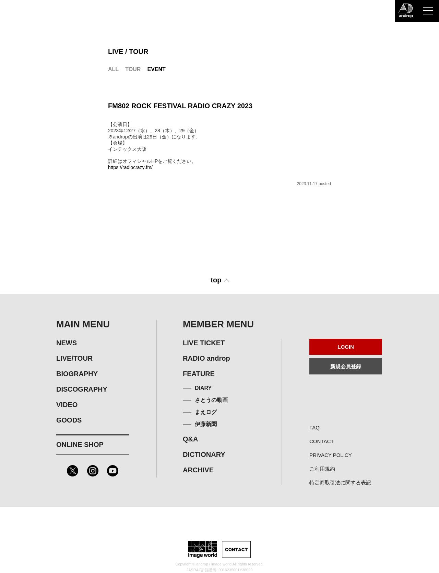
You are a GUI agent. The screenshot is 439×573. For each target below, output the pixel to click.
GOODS (69, 420)
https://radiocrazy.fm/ (130, 167)
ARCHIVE (198, 470)
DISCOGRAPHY (81, 389)
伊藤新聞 (206, 424)
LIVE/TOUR (74, 358)
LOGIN (345, 347)
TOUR (133, 69)
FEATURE (199, 374)
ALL (113, 69)
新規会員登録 (345, 366)
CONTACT (321, 441)
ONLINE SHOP (80, 444)
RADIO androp (206, 358)
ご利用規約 (322, 469)
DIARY (203, 388)
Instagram (93, 471)
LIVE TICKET (204, 343)
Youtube (113, 471)
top (216, 280)
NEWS (66, 343)
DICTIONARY (204, 454)
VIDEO (67, 404)
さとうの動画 (211, 400)
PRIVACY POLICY (330, 455)
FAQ (314, 427)
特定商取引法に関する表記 (340, 482)
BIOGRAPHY (77, 374)
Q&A (190, 439)
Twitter (73, 471)
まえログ (206, 412)
